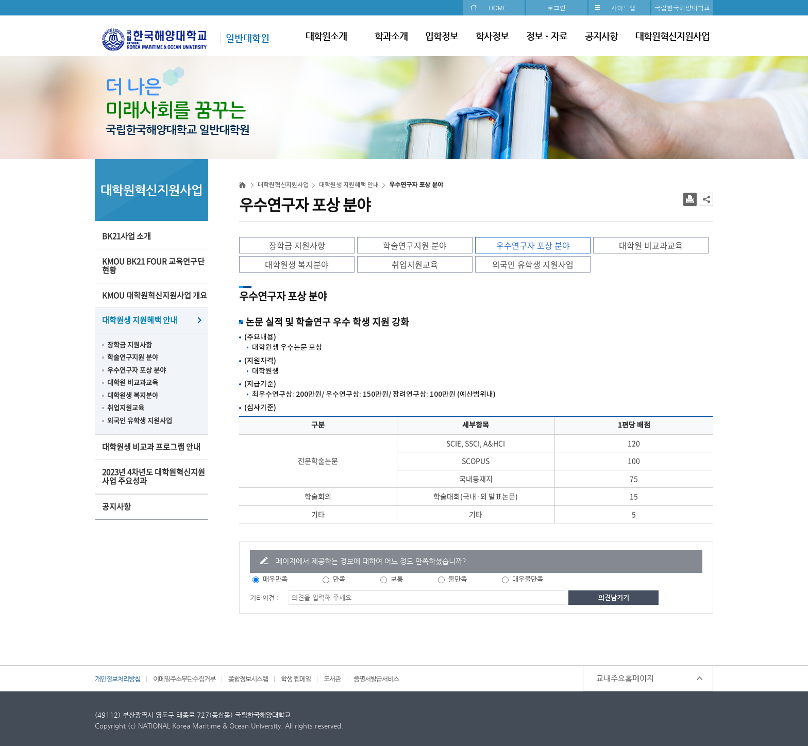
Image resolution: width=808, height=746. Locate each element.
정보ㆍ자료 (546, 35)
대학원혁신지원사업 (672, 35)
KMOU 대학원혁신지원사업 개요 (154, 295)
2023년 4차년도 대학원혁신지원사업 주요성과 (153, 476)
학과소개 (391, 35)
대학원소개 (326, 35)
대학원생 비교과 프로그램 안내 (151, 446)
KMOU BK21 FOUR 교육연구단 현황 (153, 266)
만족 (339, 579)
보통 (397, 579)
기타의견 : (264, 598)
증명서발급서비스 (376, 679)
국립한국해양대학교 (682, 7)
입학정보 (441, 35)
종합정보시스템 (248, 679)
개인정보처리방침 (117, 679)
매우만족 (275, 579)
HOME (498, 7)
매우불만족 (527, 579)
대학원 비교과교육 (132, 382)
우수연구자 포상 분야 (136, 370)
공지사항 (601, 35)
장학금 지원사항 (129, 344)
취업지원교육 (125, 407)
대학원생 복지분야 (132, 395)
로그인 (556, 7)
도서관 (332, 679)
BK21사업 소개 (126, 236)
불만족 (457, 579)
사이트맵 (623, 7)
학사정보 (492, 35)
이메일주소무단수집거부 (184, 679)
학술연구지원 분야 (132, 357)
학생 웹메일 (296, 679)
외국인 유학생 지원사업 (139, 420)
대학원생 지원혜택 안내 (139, 320)
